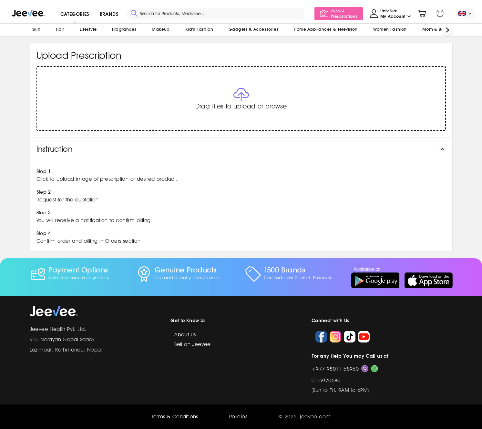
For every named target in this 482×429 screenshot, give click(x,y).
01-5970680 (326, 380)
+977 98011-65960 (335, 369)
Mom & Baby (436, 29)
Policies (238, 417)
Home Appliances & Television (325, 29)
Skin (36, 29)
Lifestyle (88, 29)
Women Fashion (390, 29)
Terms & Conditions (174, 417)
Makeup (160, 29)
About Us (185, 335)
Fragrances (124, 29)
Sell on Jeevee (192, 344)
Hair (60, 29)
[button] (241, 98)
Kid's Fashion (199, 29)
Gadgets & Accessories (253, 29)
